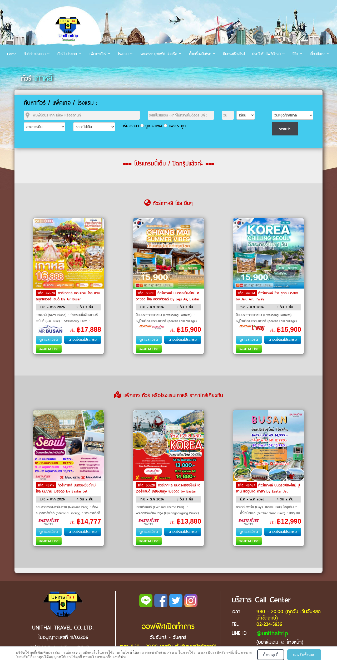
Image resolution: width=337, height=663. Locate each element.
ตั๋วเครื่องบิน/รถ (200, 54)
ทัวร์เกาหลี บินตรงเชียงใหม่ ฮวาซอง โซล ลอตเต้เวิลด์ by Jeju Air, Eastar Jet (167, 299)
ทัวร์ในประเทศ (67, 54)
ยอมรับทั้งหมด (304, 654)
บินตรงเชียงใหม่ (234, 54)
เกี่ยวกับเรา (317, 54)
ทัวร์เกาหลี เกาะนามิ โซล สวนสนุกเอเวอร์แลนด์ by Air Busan (68, 296)
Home (11, 54)
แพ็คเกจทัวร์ (97, 54)
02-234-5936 (269, 624)
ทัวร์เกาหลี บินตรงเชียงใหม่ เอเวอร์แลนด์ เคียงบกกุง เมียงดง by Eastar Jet (168, 491)
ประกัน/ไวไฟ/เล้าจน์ (266, 54)
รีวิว (295, 54)
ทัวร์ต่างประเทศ (35, 54)
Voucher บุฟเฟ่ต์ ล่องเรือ (158, 54)
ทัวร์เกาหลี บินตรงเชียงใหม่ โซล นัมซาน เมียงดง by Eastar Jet (66, 488)
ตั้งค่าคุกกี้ (270, 654)
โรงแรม (123, 54)
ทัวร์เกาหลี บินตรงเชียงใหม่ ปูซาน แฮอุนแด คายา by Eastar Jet (268, 488)
